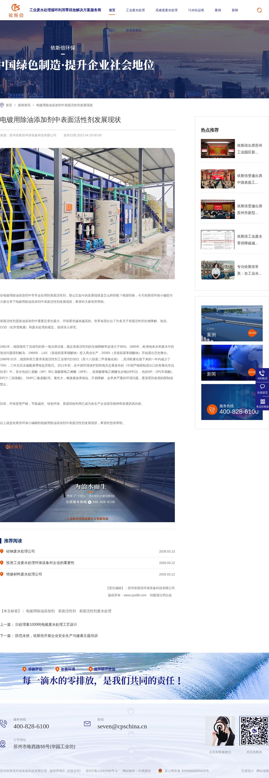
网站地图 (262, 771)
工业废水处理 (135, 10)
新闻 (235, 10)
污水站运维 (196, 10)
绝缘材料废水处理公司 (24, 574)
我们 (112, 30)
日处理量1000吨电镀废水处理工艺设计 (46, 624)
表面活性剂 (67, 611)
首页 (112, 10)
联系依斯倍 (134, 30)
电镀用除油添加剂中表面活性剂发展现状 (64, 105)
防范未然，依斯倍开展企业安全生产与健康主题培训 (56, 636)
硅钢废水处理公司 (20, 551)
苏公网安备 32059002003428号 (187, 771)
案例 (218, 10)
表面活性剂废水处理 (95, 611)
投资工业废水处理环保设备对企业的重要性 (40, 563)
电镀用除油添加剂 (41, 611)
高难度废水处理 (167, 10)
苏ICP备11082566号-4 (101, 771)
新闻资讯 (24, 105)
